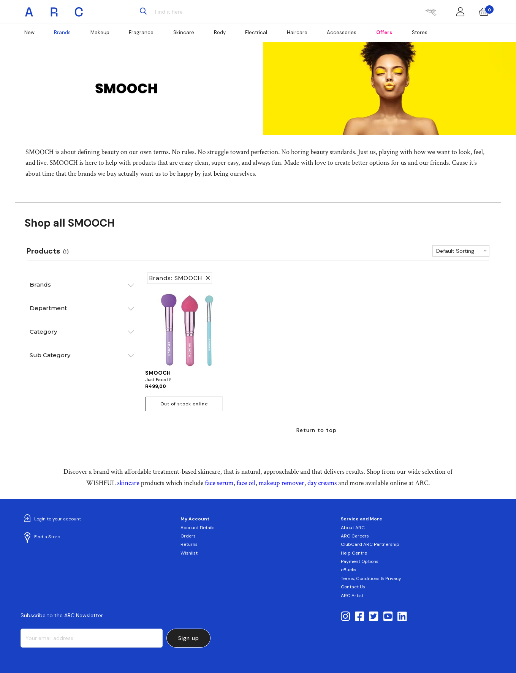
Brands (62, 32)
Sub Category (50, 355)
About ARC (353, 528)
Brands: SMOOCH (179, 278)
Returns (189, 544)
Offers (384, 32)
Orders (188, 536)
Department (48, 308)
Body (220, 32)
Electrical (256, 32)
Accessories (341, 32)
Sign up (188, 638)
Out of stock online (184, 404)
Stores (419, 32)
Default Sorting (455, 250)
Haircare (297, 32)
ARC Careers (355, 536)
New (29, 32)
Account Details (197, 528)
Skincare (183, 32)
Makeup (99, 32)
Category (43, 331)
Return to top (316, 430)
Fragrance (141, 32)
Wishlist (189, 553)
